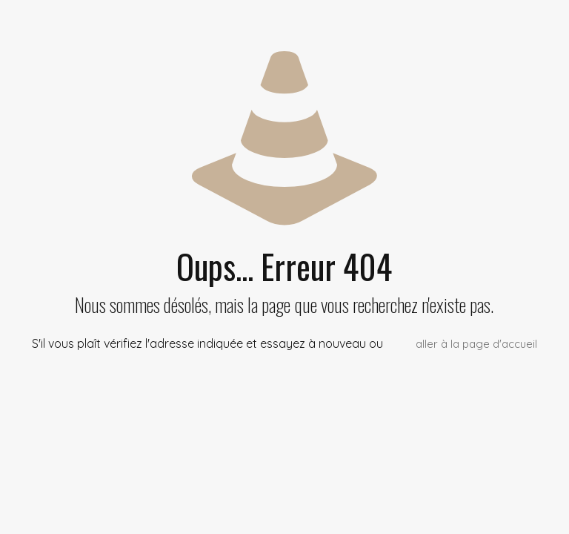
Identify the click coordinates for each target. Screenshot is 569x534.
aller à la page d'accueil (476, 344)
